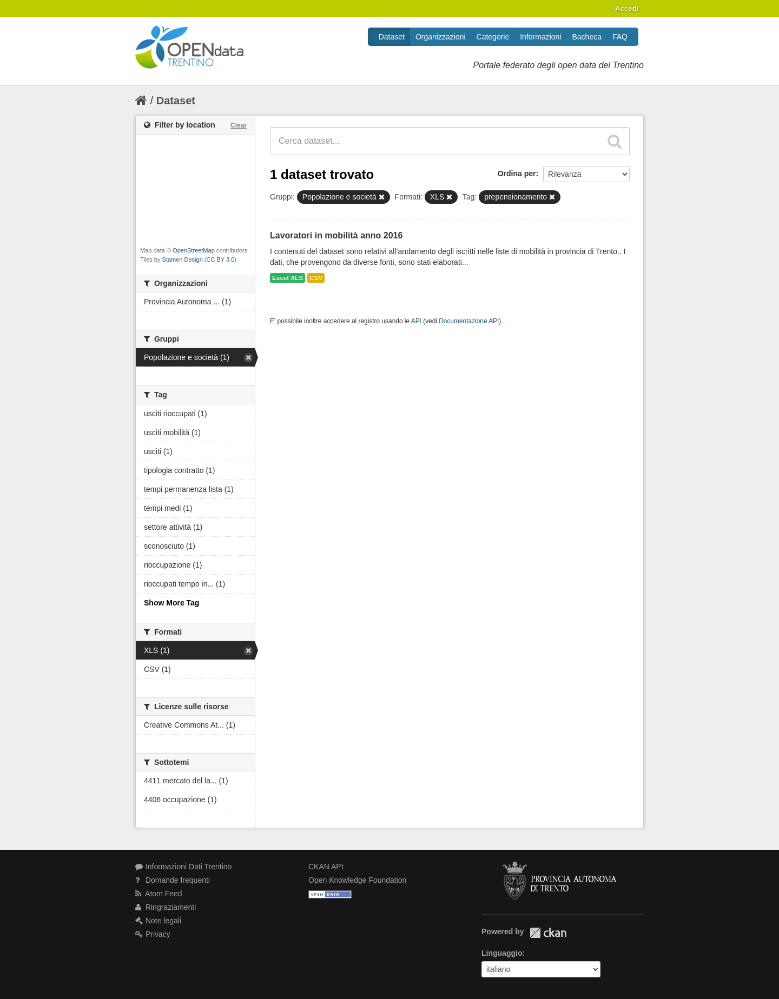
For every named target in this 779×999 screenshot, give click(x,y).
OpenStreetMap (194, 250)
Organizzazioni (440, 36)
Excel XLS (287, 278)
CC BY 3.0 (221, 259)
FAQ (620, 36)
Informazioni (540, 36)
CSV (315, 278)
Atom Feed (158, 893)
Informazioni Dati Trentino (183, 866)
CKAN (548, 932)
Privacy (152, 934)
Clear (238, 125)
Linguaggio (501, 953)
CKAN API (326, 866)
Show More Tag (171, 602)
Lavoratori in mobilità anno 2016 (336, 235)
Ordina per (517, 173)
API (416, 321)
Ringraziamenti (165, 907)
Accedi (626, 8)
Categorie (493, 36)
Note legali (158, 920)
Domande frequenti (172, 880)
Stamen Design (182, 259)
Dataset (392, 36)
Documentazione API (469, 321)
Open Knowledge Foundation (357, 880)
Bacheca (587, 36)
